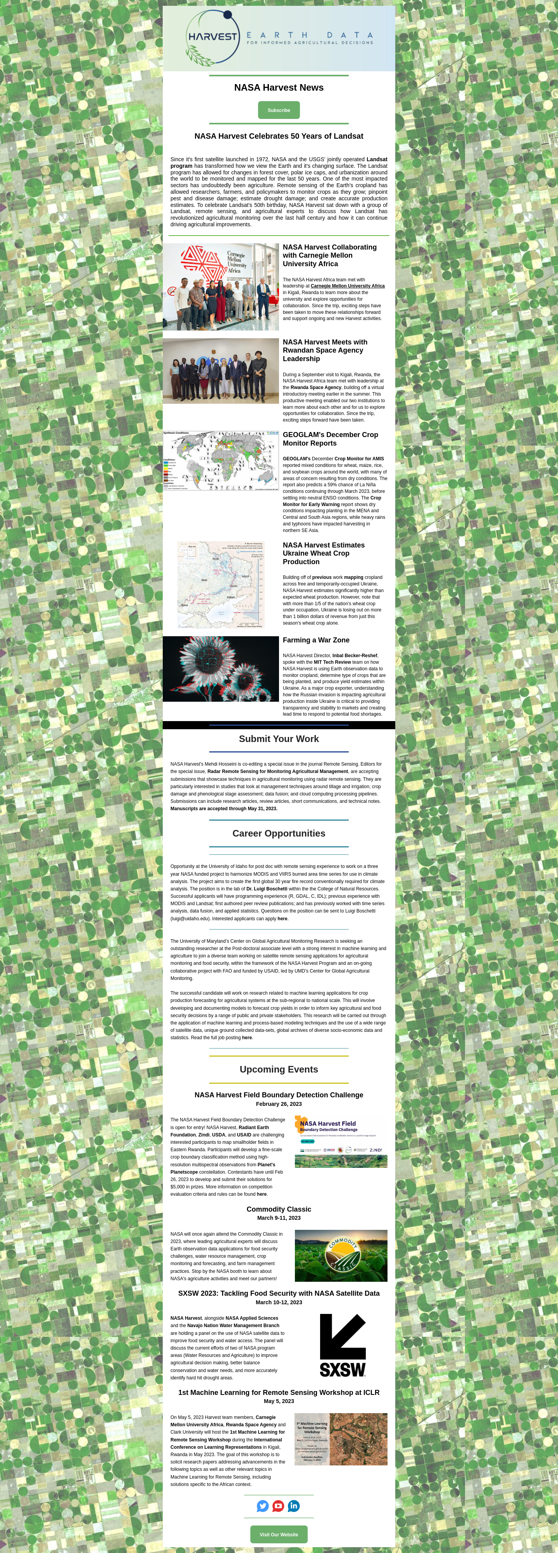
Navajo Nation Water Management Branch (233, 1325)
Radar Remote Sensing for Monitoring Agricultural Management (277, 771)
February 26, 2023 (279, 1104)
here (282, 918)
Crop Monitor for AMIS (359, 458)
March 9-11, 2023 (279, 1218)
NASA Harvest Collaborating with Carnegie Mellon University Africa (330, 255)
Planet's (267, 1164)
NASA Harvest (186, 1318)
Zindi (204, 1135)
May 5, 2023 (279, 1401)
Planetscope (184, 1172)
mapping (353, 577)
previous (322, 577)
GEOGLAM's (297, 458)
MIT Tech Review (332, 662)
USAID (244, 1135)
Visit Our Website (279, 1535)
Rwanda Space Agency (316, 387)
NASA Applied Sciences (252, 1318)
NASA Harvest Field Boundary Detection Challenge (279, 1095)
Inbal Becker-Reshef (354, 655)
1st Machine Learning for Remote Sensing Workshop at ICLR (279, 1392)
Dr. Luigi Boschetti (267, 889)
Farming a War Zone (316, 640)
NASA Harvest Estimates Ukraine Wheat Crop (324, 549)
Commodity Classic (278, 1209)
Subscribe (279, 110)
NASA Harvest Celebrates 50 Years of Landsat (279, 136)
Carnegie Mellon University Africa (348, 286)
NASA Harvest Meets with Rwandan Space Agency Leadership (325, 350)
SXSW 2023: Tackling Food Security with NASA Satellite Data (279, 1293)
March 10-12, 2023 (279, 1302)
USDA (218, 1135)
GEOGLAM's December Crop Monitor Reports (330, 439)
